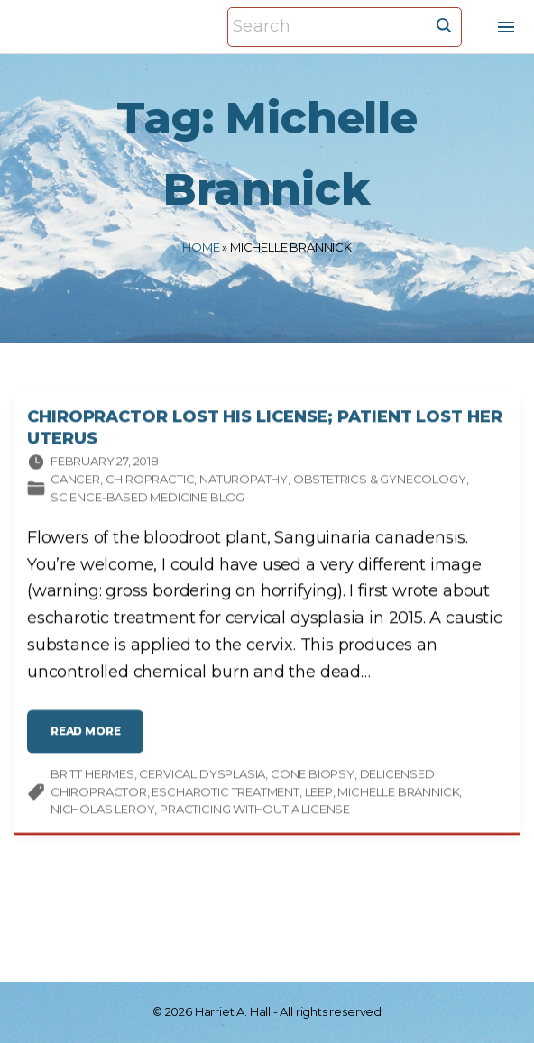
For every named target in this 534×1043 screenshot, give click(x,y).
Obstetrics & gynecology (379, 484)
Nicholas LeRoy (102, 814)
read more (90, 743)
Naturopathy (243, 484)
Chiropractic (150, 484)
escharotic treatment (225, 796)
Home (200, 247)
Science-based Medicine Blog (147, 501)
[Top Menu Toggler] (506, 27)
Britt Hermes (92, 779)
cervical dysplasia (202, 779)
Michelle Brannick (398, 796)
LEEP (319, 796)
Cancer (75, 484)
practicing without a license (255, 814)
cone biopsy (312, 779)
